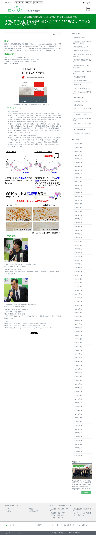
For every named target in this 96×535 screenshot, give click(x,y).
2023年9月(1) (78, 215)
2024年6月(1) (78, 192)
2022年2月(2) (78, 275)
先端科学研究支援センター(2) (82, 101)
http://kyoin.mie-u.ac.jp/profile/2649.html (34, 323)
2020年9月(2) (78, 320)
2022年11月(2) (78, 245)
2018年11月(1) (78, 376)
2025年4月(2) (78, 166)
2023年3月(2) (78, 230)
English (88, 3)
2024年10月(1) (78, 181)
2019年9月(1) (78, 350)
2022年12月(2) (78, 241)
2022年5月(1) (78, 264)
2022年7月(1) (78, 256)
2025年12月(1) (78, 144)
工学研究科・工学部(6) (80, 114)
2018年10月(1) (78, 380)
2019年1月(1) (78, 373)
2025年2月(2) (78, 174)
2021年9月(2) (78, 290)
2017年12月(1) (78, 395)
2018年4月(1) (78, 388)
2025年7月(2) (78, 159)
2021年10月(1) (78, 286)
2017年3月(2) (78, 414)
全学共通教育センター (80, 515)
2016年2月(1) (78, 436)
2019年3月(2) (78, 365)
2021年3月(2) (78, 305)
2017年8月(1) (78, 403)
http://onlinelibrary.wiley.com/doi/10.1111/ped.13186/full (24, 59)
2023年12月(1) (78, 204)
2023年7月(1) (78, 219)
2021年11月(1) (78, 283)
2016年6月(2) (78, 425)
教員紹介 (9, 511)
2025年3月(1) (78, 170)
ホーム (8, 17)
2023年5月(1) (78, 222)
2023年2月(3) (78, 234)
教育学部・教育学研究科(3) (82, 88)
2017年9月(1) (78, 399)
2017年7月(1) (78, 406)
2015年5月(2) (78, 455)
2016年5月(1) (78, 429)
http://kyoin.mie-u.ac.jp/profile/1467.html (33, 326)
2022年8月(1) (78, 252)
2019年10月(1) (78, 346)
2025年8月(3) (78, 155)
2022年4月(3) (78, 267)
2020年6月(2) (78, 328)
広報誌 (31, 509)
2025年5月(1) (78, 162)
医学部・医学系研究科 (57, 515)
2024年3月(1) (78, 196)
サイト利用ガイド (56, 525)
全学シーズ (9, 509)
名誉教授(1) (77, 84)
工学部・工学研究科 (57, 517)
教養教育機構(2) (78, 105)
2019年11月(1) (78, 342)
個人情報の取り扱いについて (71, 525)
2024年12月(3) (78, 177)
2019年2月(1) (78, 369)
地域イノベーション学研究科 (82, 513)
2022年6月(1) (78, 260)
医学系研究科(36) (79, 97)
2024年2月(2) (78, 200)
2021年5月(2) (78, 301)
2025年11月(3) (78, 147)
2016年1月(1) (78, 440)
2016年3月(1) (78, 433)
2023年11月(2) (78, 207)
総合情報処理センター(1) (81, 47)
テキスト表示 (38, 3)
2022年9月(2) (78, 249)
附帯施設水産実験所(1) (80, 80)
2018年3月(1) (78, 391)
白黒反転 (28, 3)
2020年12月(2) (78, 313)
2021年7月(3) (78, 294)
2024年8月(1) (78, 189)
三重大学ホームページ (43, 525)
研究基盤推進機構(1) (80, 37)
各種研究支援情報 (34, 511)
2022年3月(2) (78, 271)
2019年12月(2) (78, 339)
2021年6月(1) (78, 298)
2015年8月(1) (78, 448)
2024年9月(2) (78, 185)
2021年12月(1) (78, 279)
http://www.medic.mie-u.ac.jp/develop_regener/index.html (35, 328)
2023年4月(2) (78, 226)
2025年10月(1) (78, 151)
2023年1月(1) (78, 237)
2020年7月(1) (78, 324)
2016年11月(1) (78, 418)
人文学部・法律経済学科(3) (82, 50)
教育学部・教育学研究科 (58, 513)
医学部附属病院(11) (79, 129)
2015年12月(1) (78, 444)
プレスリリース (17, 17)
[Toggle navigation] (88, 9)
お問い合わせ (85, 525)
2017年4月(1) (78, 410)
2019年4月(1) (78, 361)
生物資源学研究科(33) (80, 77)
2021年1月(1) (78, 309)
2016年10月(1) (78, 421)
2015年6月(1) (78, 451)
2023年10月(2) (78, 211)
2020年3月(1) (78, 331)
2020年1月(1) (78, 335)
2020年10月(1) (78, 316)
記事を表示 (86, 492)
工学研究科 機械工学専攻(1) (82, 133)
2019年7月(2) (78, 354)
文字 (11, 3)
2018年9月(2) (78, 384)
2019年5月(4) (78, 358)
